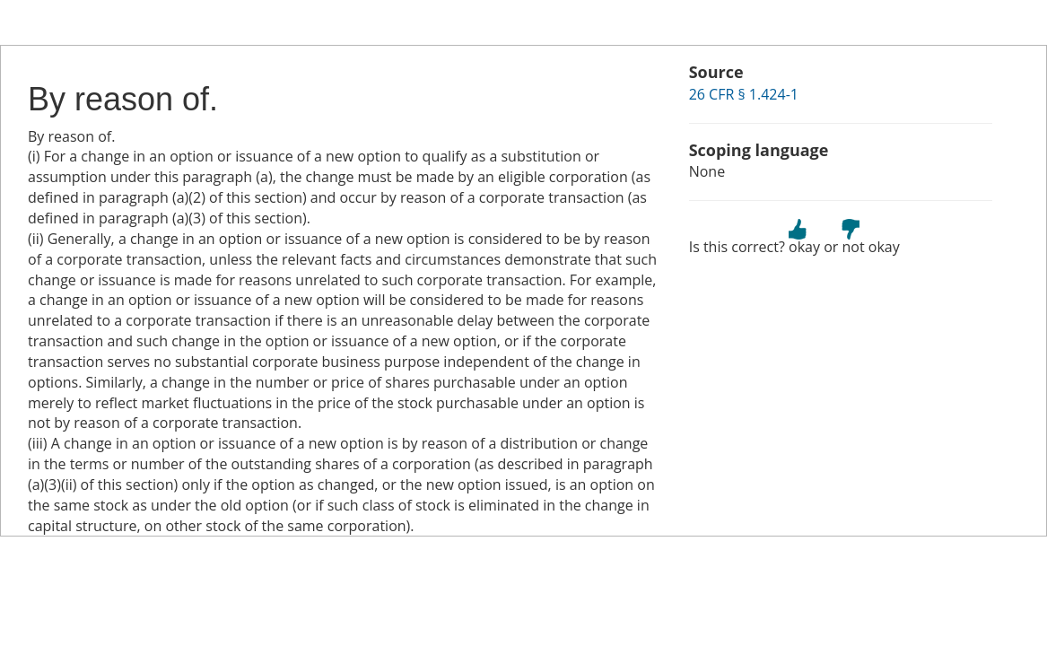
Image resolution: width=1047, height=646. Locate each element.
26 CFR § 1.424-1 (743, 94)
